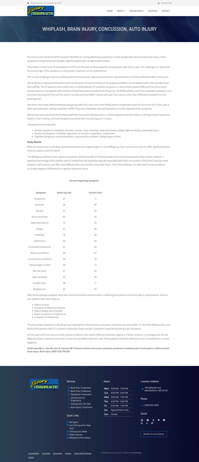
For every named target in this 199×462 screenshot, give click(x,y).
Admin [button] (31, 457)
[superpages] (147, 423)
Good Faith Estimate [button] (83, 453)
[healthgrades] (159, 420)
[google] (142, 420)
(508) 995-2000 (165, 3)
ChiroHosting (136, 453)
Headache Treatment (81, 394)
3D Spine (73, 422)
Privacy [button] (68, 453)
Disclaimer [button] (57, 453)
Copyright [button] (46, 453)
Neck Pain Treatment (81, 391)
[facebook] (147, 420)
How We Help (135, 11)
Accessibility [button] (33, 453)
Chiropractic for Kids (81, 404)
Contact (166, 11)
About (120, 11)
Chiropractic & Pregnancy (78, 399)
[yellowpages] (152, 423)
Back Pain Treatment (81, 387)
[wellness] (142, 423)
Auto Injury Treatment (81, 407)
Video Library (75, 434)
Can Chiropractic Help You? (80, 427)
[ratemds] (164, 420)
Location (152, 11)
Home (110, 11)
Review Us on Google (154, 434)
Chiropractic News (78, 431)
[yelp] (153, 420)
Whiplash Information (80, 437)
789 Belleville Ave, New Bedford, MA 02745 (44, 3)
